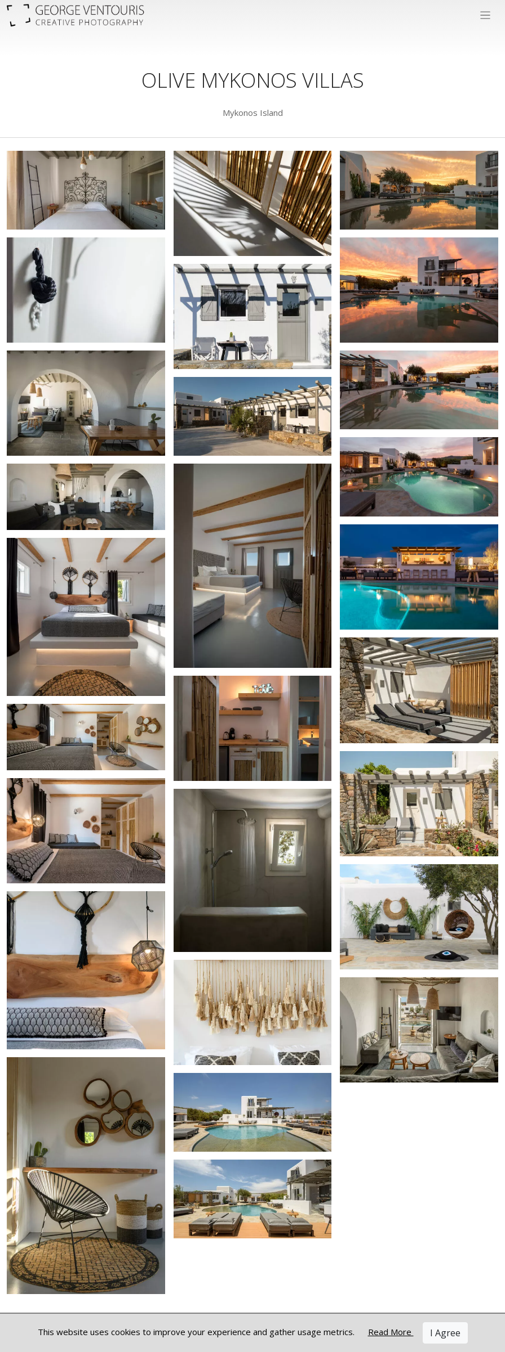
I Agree (445, 1333)
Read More (391, 1331)
